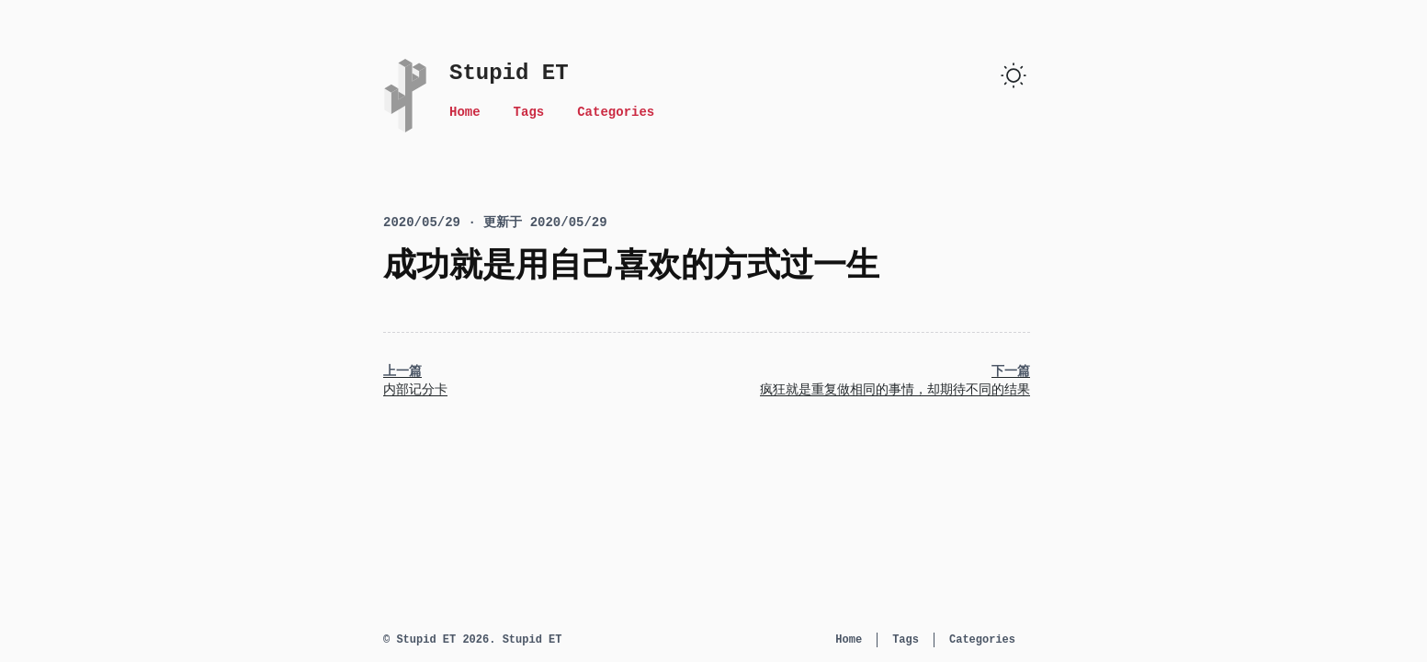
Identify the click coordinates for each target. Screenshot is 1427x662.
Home (465, 112)
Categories (615, 112)
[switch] (1013, 75)
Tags (529, 112)
